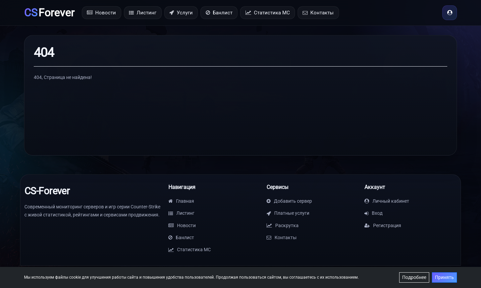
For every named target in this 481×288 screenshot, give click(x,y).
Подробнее (414, 277)
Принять (444, 277)
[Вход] (449, 12)
